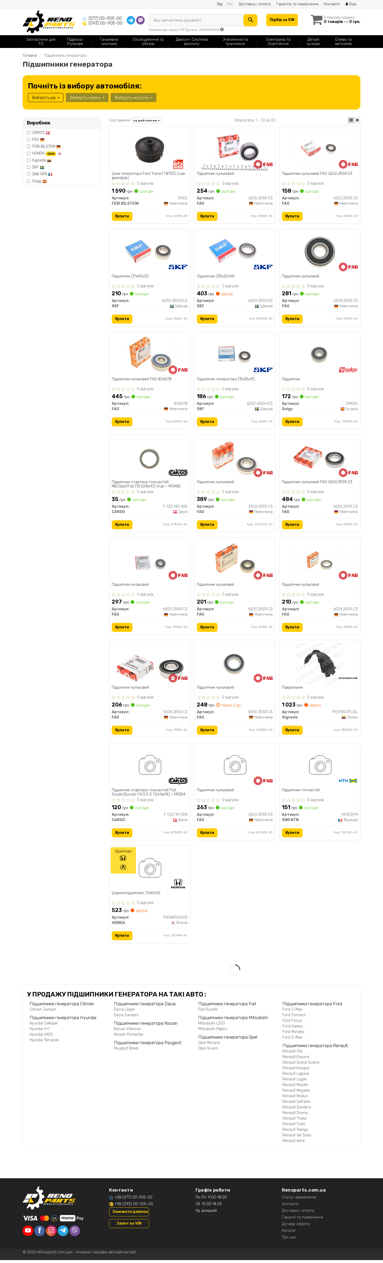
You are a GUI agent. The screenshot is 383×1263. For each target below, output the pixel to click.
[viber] (74, 1233)
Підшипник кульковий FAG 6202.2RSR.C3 (317, 174)
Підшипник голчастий (301, 792)
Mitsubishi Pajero (212, 1032)
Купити (122, 216)
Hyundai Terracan (44, 1043)
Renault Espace (295, 1060)
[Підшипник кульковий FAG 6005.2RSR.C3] (234, 665)
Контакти (332, 4)
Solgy (39, 181)
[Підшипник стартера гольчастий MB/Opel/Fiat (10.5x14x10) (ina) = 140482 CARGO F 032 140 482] (149, 459)
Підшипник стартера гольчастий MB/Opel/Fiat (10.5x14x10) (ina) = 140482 (146, 485)
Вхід (350, 4)
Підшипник (291, 380)
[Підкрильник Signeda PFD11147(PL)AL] (320, 665)
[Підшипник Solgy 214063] (320, 355)
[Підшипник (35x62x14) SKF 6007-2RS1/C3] (234, 252)
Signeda (41, 160)
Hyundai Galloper (44, 1026)
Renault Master (295, 1088)
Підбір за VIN (281, 20)
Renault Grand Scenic (301, 1065)
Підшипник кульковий (215, 174)
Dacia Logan (124, 1012)
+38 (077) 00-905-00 (133, 1200)
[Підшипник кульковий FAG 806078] (149, 355)
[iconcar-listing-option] (357, 120)
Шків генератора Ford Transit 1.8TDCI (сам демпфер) (148, 176)
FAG (38, 139)
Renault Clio (292, 1054)
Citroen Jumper (43, 1012)
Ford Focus (292, 1023)
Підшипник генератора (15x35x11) (226, 380)
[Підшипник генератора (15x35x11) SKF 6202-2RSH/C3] (234, 355)
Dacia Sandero (126, 1018)
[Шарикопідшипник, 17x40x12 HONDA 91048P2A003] (149, 871)
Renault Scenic (295, 1115)
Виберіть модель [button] (133, 97)
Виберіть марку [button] (87, 97)
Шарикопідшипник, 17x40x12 (136, 896)
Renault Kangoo (295, 1071)
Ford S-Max (292, 1040)
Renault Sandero (296, 1110)
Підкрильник (292, 689)
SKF (38, 167)
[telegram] (63, 1233)
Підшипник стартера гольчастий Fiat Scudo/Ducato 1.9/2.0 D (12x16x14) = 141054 (149, 794)
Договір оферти (296, 1227)
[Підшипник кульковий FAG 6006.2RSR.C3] (320, 562)
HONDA (47, 153)
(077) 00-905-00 (105, 18)
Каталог (289, 1233)
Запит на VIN (129, 1226)
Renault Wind (293, 1143)
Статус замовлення (299, 1200)
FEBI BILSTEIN (46, 146)
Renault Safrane (296, 1104)
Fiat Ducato (208, 1012)
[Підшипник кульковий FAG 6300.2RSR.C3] (149, 562)
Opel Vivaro (208, 1051)
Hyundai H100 (41, 1037)
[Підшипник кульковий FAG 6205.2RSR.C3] (234, 149)
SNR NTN (42, 174)
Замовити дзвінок (130, 1214)
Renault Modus (295, 1099)
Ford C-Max (292, 1012)
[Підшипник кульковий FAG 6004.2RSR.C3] (150, 664)
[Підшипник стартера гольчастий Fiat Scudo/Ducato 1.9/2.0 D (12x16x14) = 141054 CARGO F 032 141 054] (149, 768)
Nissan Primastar (128, 1037)
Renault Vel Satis (296, 1138)
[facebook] (39, 1233)
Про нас (289, 1240)
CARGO (41, 132)
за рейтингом (146, 120)
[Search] (250, 20)
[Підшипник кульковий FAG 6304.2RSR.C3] (320, 252)
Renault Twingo (295, 1132)
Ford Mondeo (293, 1034)
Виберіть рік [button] (46, 97)
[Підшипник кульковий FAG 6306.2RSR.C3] (234, 459)
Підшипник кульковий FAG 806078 (142, 380)
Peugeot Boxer (126, 1051)
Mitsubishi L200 (211, 1026)
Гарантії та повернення (302, 1220)
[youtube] (28, 1233)
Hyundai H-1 (39, 1032)
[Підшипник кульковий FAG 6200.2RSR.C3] (234, 562)
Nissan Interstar (127, 1032)
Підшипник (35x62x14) (216, 277)
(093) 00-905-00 (106, 23)
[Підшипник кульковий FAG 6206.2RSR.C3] (320, 459)
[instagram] (51, 1233)
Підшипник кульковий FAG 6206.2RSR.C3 (317, 483)
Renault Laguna (295, 1076)
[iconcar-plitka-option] (351, 120)
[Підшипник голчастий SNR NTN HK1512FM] (319, 768)
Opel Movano (209, 1045)
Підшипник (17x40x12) (130, 277)
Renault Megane (296, 1093)
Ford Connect (294, 1018)
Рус (230, 4)
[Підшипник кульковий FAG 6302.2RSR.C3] (234, 768)
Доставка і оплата (254, 4)
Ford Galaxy (292, 1029)
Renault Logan (294, 1082)
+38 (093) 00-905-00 (133, 1207)
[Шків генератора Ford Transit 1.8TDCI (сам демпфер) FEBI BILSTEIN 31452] (149, 149)
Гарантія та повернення (297, 4)
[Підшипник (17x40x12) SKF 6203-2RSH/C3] (149, 252)
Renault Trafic (294, 1127)
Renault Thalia (294, 1121)
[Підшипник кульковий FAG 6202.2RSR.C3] (320, 149)
